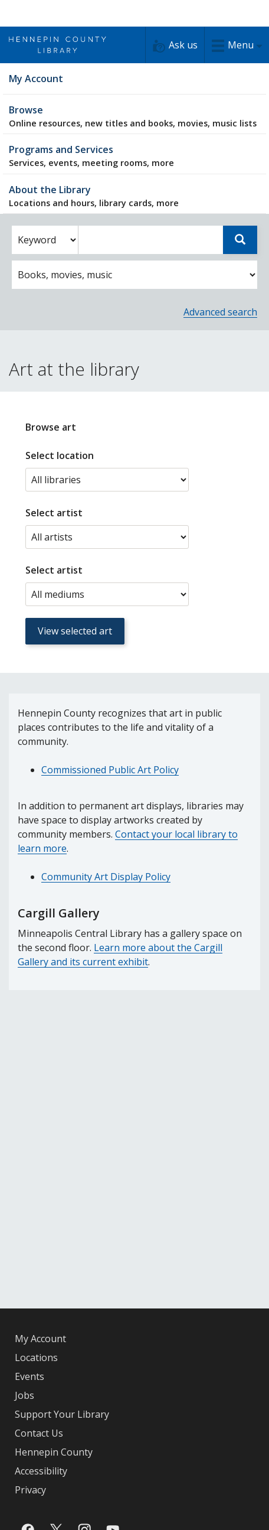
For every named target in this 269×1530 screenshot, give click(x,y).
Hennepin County (54, 1452)
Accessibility (41, 1470)
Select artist (54, 512)
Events (29, 1376)
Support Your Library (62, 1414)
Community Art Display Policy (105, 876)
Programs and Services (134, 155)
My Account (40, 1338)
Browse (134, 116)
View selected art (75, 630)
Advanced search (220, 311)
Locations (36, 1357)
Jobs (24, 1395)
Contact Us (39, 1433)
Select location (59, 455)
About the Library (134, 196)
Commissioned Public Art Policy (110, 769)
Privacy (30, 1489)
